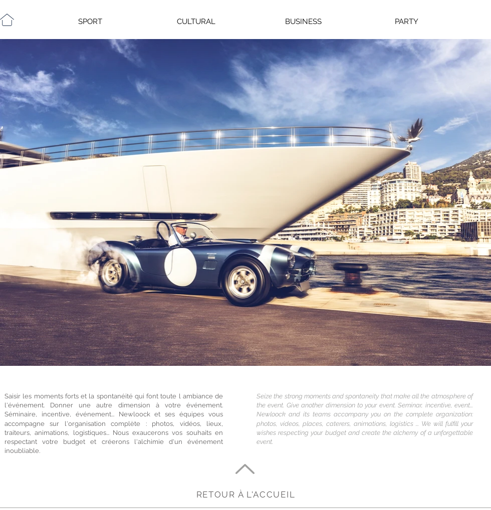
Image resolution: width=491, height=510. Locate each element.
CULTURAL (196, 21)
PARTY (406, 21)
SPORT (90, 21)
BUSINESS (303, 21)
